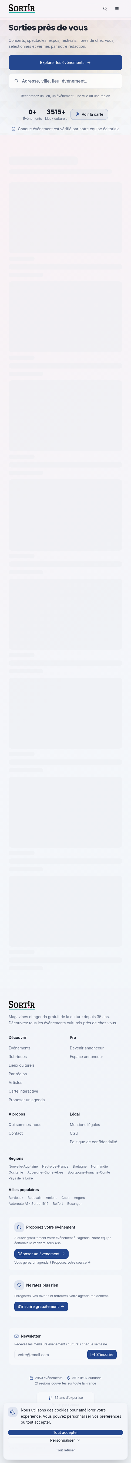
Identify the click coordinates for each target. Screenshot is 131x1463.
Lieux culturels (22, 1065)
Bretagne (79, 1166)
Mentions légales (85, 1124)
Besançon (74, 1204)
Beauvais (34, 1198)
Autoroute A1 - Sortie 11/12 (28, 1204)
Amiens (51, 1198)
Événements (20, 1048)
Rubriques (18, 1056)
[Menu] (117, 8)
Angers (79, 1198)
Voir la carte (89, 114)
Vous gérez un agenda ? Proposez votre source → (52, 1262)
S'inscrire (101, 1354)
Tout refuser (65, 1450)
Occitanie (16, 1172)
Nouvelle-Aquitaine (23, 1166)
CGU (74, 1133)
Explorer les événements (65, 62)
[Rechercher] (105, 8)
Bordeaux (16, 1198)
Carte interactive (23, 1091)
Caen (66, 1198)
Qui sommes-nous (25, 1124)
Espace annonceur (86, 1056)
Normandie (99, 1166)
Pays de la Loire (21, 1178)
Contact (16, 1133)
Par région (18, 1074)
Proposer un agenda (27, 1099)
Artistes (15, 1082)
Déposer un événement (41, 1253)
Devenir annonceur (87, 1048)
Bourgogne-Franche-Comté (89, 1172)
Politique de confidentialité (93, 1142)
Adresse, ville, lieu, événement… (51, 81)
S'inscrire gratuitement (41, 1306)
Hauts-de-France (55, 1166)
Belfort (58, 1204)
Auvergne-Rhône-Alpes (45, 1172)
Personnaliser (65, 1440)
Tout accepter (65, 1432)
